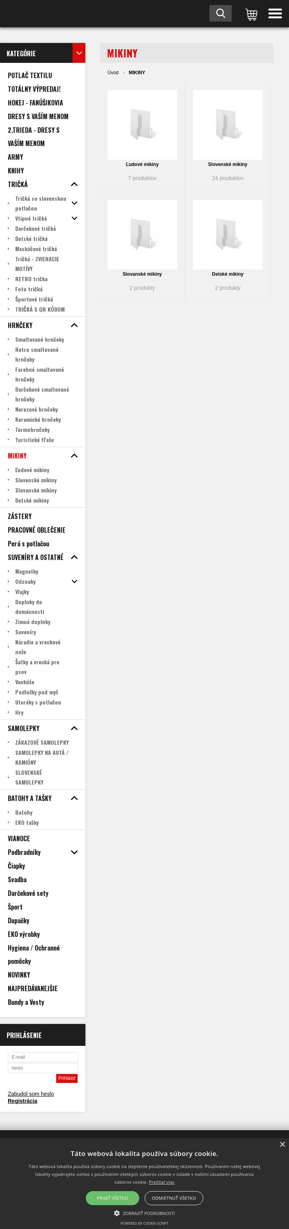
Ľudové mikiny (142, 164)
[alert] (144, 1183)
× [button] (282, 1145)
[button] (144, 1212)
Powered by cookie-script (144, 1223)
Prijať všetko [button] (113, 1198)
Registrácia (22, 1101)
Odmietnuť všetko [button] (174, 1198)
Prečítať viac (162, 1182)
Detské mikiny (228, 274)
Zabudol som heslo (31, 1094)
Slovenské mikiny (228, 164)
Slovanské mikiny (142, 274)
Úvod (113, 72)
